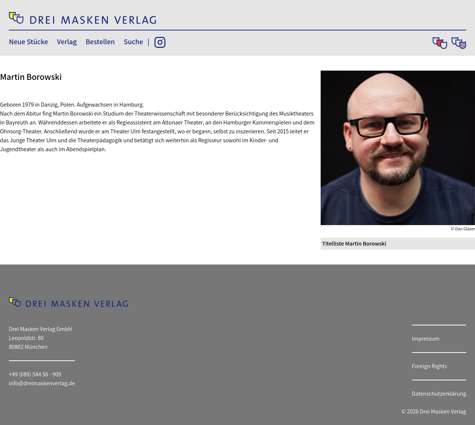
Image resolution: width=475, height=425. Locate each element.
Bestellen (100, 41)
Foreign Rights (429, 366)
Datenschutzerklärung (439, 394)
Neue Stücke (28, 41)
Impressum (425, 339)
